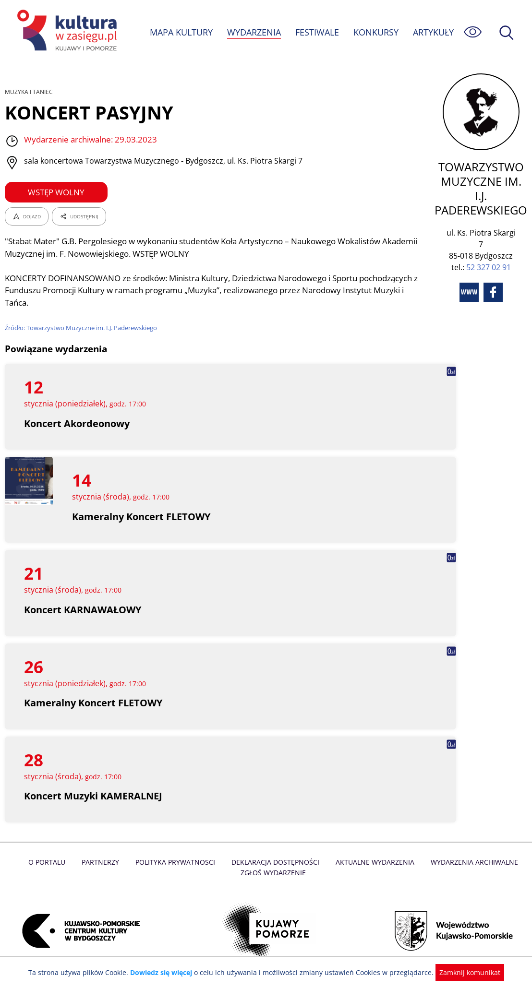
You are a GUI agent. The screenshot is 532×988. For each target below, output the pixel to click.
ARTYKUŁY (433, 32)
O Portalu (50, 862)
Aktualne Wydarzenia (373, 862)
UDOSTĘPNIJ (79, 216)
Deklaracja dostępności (275, 862)
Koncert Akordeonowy (77, 423)
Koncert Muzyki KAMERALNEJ (93, 795)
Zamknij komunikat (464, 972)
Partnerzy (103, 862)
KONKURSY (375, 32)
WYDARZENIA (253, 32)
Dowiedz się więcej (164, 972)
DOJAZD (26, 216)
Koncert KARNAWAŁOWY (83, 609)
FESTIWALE (317, 32)
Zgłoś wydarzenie (273, 872)
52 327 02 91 (489, 267)
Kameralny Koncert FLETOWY (141, 516)
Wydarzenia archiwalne (471, 862)
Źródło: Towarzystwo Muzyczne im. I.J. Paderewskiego (82, 327)
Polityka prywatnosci (177, 862)
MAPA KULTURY (180, 32)
